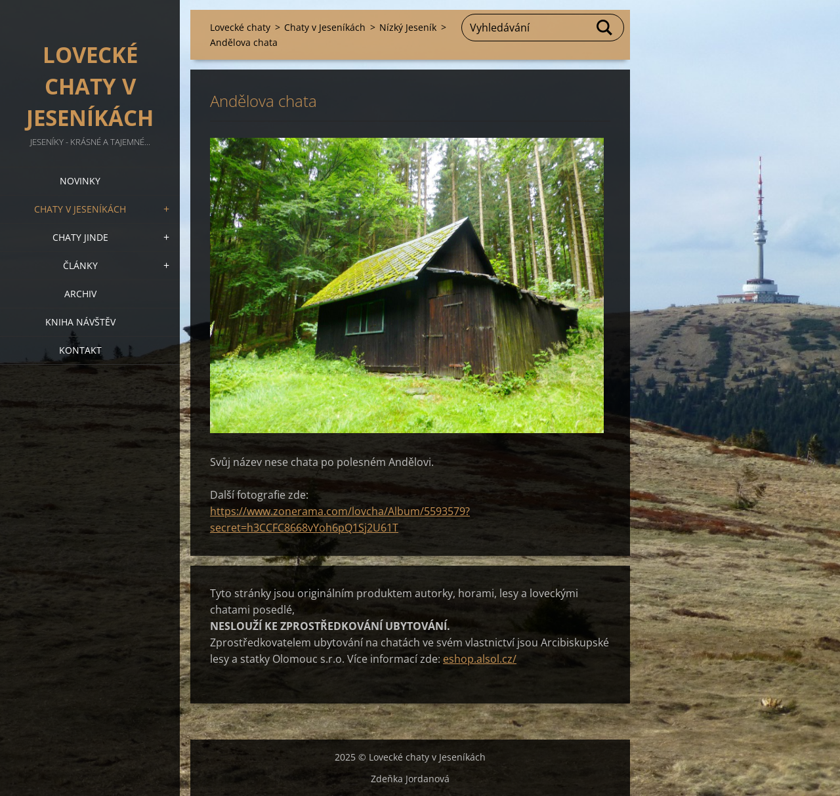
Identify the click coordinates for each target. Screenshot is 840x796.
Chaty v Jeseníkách (80, 209)
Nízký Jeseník (407, 27)
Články (80, 265)
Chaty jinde (80, 237)
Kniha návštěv (80, 322)
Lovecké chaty (240, 27)
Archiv (80, 293)
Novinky (80, 181)
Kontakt (80, 350)
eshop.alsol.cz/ (479, 659)
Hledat (605, 27)
